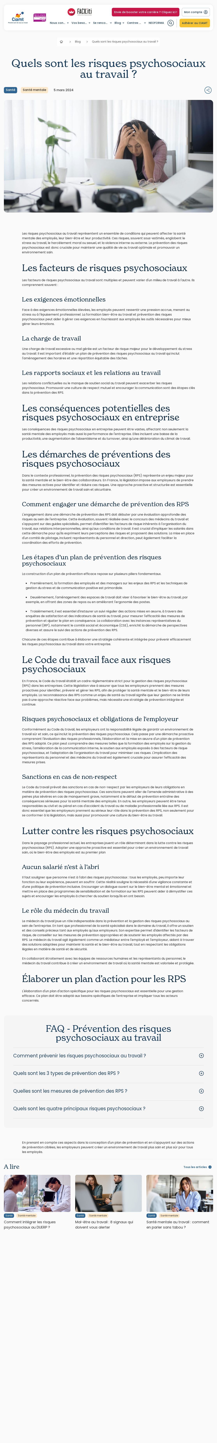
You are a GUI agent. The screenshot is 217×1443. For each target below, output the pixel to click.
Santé (10, 90)
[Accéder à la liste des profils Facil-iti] (79, 12)
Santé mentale (34, 90)
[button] (108, 1055)
